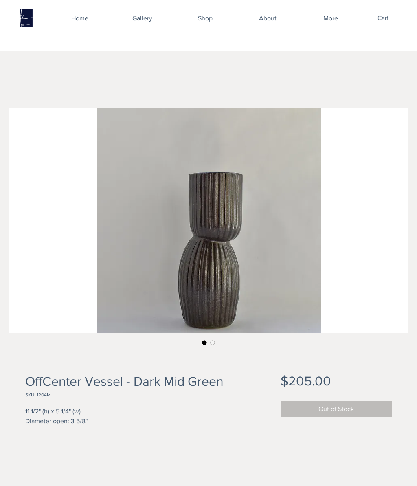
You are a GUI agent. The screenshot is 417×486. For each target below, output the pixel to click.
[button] (388, 18)
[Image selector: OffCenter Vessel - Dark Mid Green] (204, 343)
